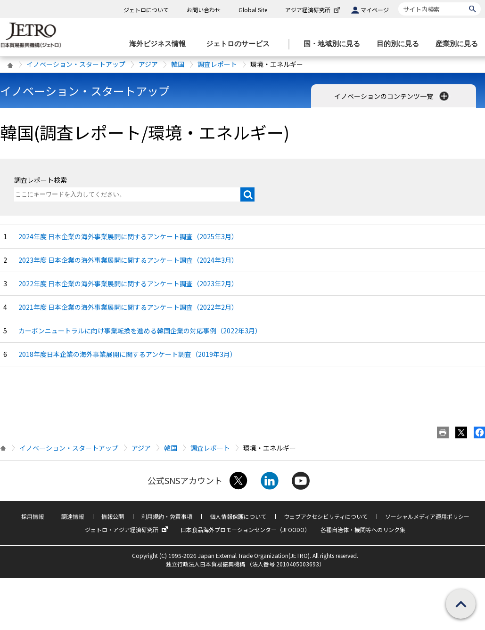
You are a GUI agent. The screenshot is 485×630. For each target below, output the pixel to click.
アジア (148, 64)
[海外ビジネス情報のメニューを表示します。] (160, 44)
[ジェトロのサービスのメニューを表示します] (240, 44)
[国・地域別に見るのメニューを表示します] (335, 44)
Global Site (252, 10)
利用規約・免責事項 (166, 516)
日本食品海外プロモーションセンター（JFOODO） (245, 529)
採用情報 (32, 516)
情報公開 (112, 516)
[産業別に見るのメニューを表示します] (460, 44)
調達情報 (72, 516)
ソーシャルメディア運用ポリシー (427, 516)
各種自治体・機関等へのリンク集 (363, 529)
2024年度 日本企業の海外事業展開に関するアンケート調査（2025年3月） (128, 236)
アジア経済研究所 (313, 10)
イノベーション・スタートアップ (75, 64)
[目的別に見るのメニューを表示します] (401, 44)
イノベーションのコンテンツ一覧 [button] (392, 96)
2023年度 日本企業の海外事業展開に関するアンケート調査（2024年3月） (128, 260)
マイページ (375, 10)
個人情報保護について (238, 516)
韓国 (177, 64)
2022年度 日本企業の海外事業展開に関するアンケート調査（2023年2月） (128, 283)
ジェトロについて (146, 10)
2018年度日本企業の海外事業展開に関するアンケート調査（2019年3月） (127, 354)
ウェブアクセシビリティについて (326, 516)
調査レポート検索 (40, 180)
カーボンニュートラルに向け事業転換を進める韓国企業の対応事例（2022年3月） (140, 330)
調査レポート (217, 64)
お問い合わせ (204, 10)
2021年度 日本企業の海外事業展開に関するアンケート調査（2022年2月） (128, 307)
